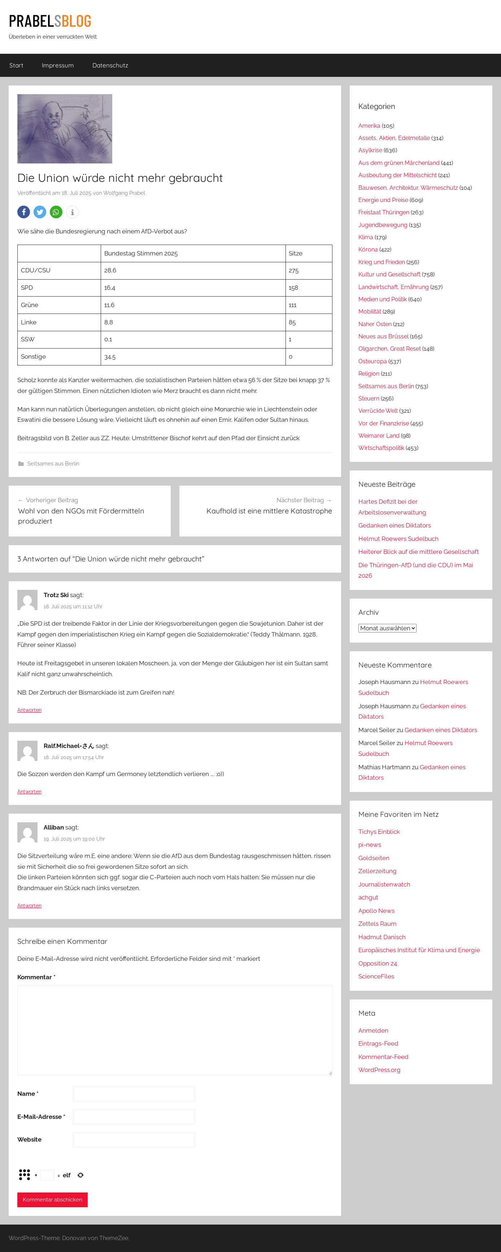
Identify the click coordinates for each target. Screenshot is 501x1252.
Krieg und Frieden (381, 262)
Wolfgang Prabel (124, 193)
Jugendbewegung (383, 225)
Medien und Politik (382, 299)
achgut (368, 897)
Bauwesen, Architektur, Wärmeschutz (408, 187)
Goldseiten (373, 858)
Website (29, 1139)
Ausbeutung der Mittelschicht (397, 175)
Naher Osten (375, 324)
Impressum (58, 65)
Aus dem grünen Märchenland (399, 162)
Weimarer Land (379, 435)
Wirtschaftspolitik (381, 448)
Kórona (368, 249)
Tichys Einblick (379, 831)
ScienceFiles (376, 976)
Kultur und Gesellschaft (389, 274)
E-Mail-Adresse (41, 1116)
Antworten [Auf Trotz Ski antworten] (29, 710)
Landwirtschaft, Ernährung (393, 287)
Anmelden (373, 1030)
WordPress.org (379, 1069)
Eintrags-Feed (378, 1043)
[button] (23, 212)
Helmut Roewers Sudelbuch (398, 538)
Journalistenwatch (384, 884)
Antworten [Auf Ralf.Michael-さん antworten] (29, 791)
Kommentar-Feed (383, 1056)
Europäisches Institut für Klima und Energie (419, 950)
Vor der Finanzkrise (383, 423)
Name (28, 1093)
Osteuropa (372, 361)
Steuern (368, 398)
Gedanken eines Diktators (394, 525)
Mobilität (369, 311)
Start (16, 65)
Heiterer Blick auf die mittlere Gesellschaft (418, 551)
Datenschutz (110, 65)
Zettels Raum (377, 923)
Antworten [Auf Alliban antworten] (29, 906)
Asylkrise (370, 150)
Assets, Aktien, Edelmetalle (394, 138)
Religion (368, 373)
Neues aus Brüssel (383, 336)
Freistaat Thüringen (383, 212)
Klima (365, 237)
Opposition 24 (377, 963)
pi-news (369, 844)
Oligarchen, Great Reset (389, 348)
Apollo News (376, 910)
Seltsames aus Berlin (53, 463)
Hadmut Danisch (382, 937)
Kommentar (36, 977)
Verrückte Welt (378, 410)
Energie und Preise (383, 200)
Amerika (369, 125)
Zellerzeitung (377, 871)
